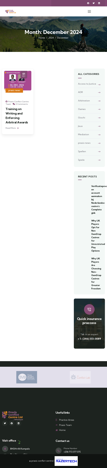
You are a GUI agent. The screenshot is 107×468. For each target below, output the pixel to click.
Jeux (80, 126)
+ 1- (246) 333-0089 (89, 338)
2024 (51, 37)
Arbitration (84, 100)
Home (42, 37)
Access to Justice (87, 83)
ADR (80, 92)
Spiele (81, 159)
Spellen (82, 151)
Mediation (83, 134)
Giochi (81, 117)
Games (82, 109)
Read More (12, 128)
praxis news (14, 90)
